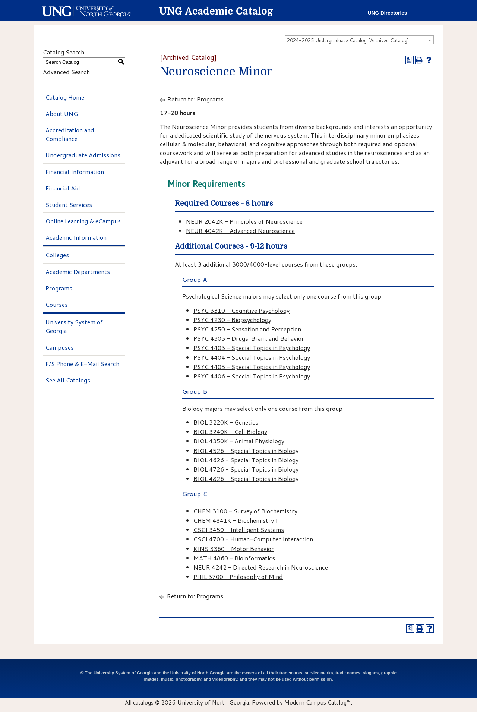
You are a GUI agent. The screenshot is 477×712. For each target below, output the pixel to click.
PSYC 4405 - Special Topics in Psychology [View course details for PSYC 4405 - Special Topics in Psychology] (251, 366)
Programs (58, 288)
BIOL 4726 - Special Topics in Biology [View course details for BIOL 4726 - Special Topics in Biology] (245, 469)
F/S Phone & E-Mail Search (82, 363)
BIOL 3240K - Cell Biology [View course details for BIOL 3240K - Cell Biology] (230, 431)
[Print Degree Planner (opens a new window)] (409, 60)
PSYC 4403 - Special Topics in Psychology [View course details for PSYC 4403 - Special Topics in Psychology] (251, 347)
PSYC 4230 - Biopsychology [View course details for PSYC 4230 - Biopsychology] (232, 319)
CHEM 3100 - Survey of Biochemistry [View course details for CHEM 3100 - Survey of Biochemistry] (245, 511)
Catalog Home (64, 97)
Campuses (59, 347)
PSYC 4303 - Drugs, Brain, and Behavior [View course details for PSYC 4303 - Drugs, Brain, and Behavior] (248, 338)
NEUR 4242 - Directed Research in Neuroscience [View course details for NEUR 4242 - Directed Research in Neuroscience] (260, 567)
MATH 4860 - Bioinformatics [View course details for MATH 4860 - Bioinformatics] (234, 558)
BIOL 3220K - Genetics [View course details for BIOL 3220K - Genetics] (225, 422)
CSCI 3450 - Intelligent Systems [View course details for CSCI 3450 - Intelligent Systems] (238, 529)
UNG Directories (387, 13)
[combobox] (359, 39)
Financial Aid (62, 188)
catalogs (143, 702)
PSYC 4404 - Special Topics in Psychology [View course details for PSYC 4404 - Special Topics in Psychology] (251, 357)
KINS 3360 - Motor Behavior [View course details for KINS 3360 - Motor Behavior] (233, 548)
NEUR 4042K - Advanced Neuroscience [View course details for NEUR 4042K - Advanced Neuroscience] (240, 230)
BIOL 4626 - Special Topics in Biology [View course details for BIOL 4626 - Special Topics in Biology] (245, 460)
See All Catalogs (67, 380)
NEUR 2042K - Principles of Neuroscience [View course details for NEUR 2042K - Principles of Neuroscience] (244, 221)
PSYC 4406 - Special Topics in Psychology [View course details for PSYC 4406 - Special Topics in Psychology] (251, 376)
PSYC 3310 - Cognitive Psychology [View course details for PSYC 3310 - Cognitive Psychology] (241, 310)
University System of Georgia (74, 326)
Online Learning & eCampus (83, 221)
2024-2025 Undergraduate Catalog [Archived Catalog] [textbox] (348, 40)
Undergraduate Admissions (82, 155)
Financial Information (74, 171)
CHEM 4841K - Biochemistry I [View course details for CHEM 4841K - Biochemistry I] (235, 520)
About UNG (61, 113)
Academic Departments (77, 271)
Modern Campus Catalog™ (317, 702)
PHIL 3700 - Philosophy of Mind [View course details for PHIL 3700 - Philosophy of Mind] (238, 576)
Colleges (57, 255)
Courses (56, 304)
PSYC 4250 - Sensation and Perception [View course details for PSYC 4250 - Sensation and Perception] (247, 329)
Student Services (68, 204)
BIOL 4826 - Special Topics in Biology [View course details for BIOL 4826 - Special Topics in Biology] (245, 478)
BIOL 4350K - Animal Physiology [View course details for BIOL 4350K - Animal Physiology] (238, 441)
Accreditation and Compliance (69, 134)
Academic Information (76, 237)
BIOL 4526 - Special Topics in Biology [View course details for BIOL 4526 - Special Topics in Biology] (245, 450)
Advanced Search (66, 71)
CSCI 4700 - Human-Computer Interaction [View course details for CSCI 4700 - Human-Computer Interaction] (253, 539)
